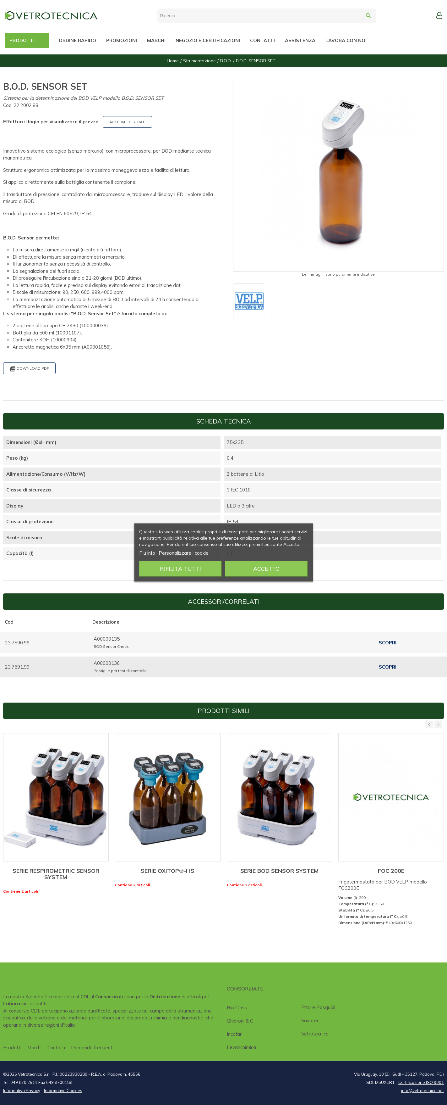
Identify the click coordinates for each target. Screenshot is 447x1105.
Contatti (56, 1048)
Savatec (310, 1021)
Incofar (234, 1034)
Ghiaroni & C (240, 1021)
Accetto (266, 568)
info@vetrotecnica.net (422, 1090)
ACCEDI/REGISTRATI (127, 122)
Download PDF (29, 369)
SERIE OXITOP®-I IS (167, 870)
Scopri (387, 643)
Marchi (34, 1048)
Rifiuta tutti (180, 568)
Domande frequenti (92, 1048)
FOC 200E (391, 870)
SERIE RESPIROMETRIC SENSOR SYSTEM (56, 874)
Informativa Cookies (63, 1090)
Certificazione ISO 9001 (421, 1082)
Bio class (237, 1008)
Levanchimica (241, 1047)
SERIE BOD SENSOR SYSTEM (279, 870)
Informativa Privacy (21, 1090)
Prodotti (12, 1048)
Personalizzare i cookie (184, 553)
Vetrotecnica (315, 1034)
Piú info (147, 553)
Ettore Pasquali (318, 1007)
